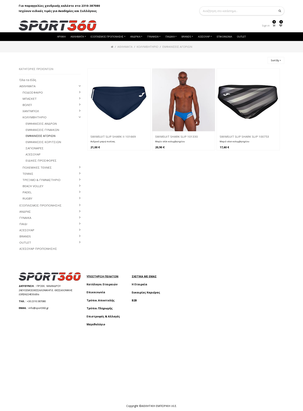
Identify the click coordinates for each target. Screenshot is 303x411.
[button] (276, 60)
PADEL (27, 192)
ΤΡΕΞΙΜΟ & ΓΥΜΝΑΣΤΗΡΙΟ (41, 180)
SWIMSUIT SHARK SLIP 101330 (176, 136)
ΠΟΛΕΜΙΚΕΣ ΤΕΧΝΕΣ (37, 167)
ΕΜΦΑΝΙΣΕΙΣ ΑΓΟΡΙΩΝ (40, 136)
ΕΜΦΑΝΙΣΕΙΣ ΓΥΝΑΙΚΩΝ (42, 130)
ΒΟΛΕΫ (27, 105)
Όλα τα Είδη (27, 80)
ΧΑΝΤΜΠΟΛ (30, 111)
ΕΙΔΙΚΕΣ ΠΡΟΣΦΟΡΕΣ (41, 160)
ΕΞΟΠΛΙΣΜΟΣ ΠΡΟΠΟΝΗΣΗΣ (40, 205)
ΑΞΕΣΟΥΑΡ (33, 154)
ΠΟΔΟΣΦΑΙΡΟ (32, 92)
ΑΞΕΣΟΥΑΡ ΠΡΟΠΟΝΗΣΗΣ (38, 249)
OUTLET (25, 242)
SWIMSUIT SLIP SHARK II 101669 (113, 136)
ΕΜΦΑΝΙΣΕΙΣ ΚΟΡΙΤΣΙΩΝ (43, 142)
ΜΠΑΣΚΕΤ (29, 99)
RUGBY (27, 198)
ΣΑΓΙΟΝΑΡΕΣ (35, 148)
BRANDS (25, 236)
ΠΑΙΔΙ (23, 224)
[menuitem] (61, 36)
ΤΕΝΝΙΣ (27, 174)
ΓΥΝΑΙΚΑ (25, 218)
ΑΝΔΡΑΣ (25, 211)
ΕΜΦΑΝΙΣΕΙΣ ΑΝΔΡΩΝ (41, 123)
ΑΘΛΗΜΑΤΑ (27, 86)
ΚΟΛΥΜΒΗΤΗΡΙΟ (34, 117)
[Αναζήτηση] (263, 58)
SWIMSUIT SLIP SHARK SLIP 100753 (244, 136)
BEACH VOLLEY (32, 186)
